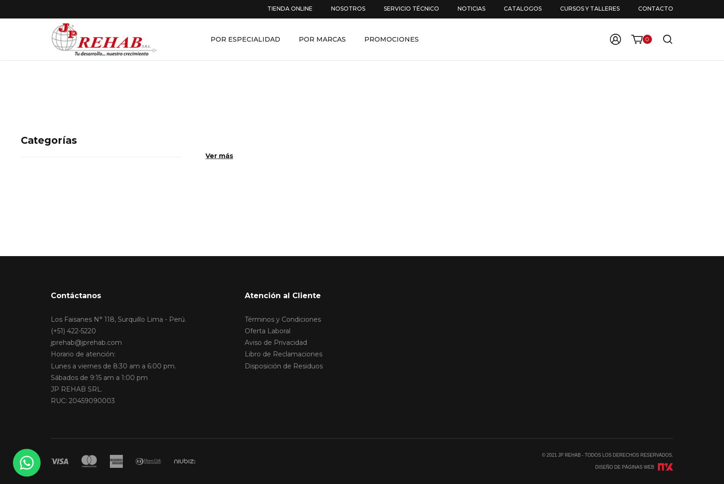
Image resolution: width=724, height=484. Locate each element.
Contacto (655, 8)
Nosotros (348, 8)
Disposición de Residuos (284, 366)
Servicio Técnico (411, 8)
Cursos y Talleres (590, 8)
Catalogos (523, 8)
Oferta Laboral (267, 331)
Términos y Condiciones (283, 319)
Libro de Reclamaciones (283, 354)
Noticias (471, 8)
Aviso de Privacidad (276, 342)
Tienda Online (290, 8)
